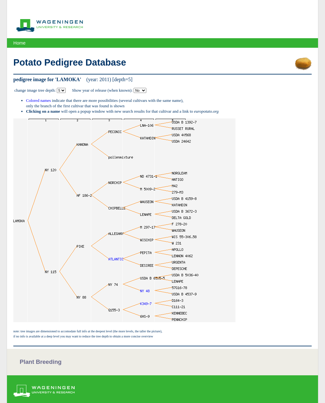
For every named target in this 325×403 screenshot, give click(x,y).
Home (19, 43)
